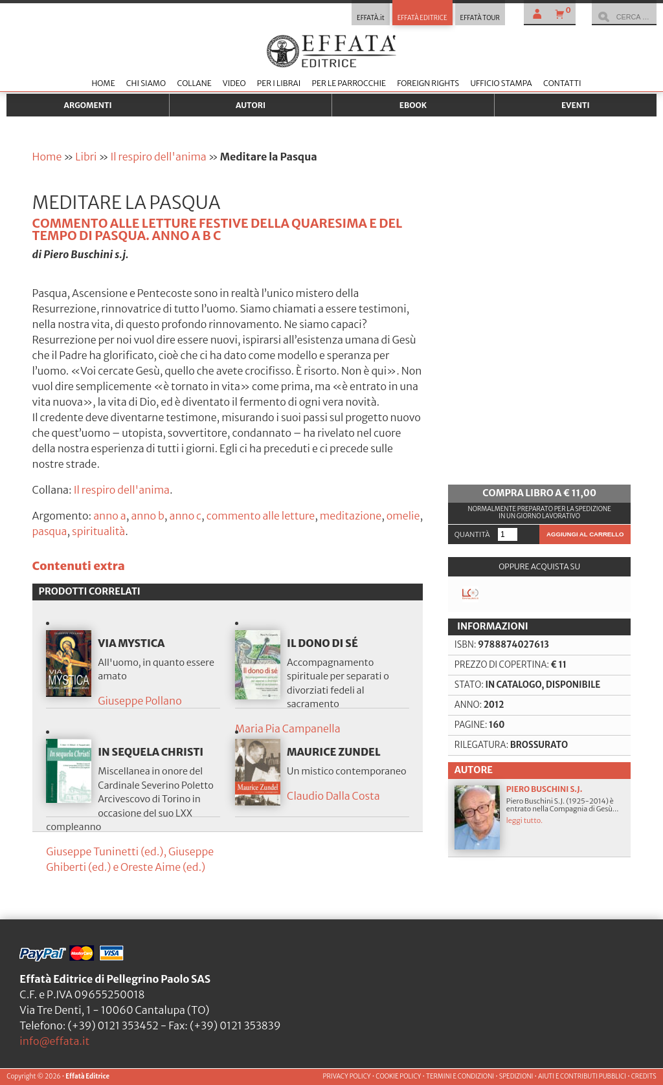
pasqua (49, 531)
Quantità (472, 534)
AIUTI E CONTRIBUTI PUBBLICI (582, 1076)
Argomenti (88, 105)
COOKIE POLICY (398, 1076)
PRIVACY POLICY (347, 1076)
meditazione (350, 515)
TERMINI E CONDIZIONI (460, 1076)
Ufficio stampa (501, 83)
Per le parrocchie (349, 83)
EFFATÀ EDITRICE (422, 18)
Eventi (575, 105)
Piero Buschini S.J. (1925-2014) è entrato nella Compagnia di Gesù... (540, 817)
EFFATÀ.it (371, 18)
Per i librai (279, 83)
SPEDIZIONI (516, 1076)
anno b (147, 515)
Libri (85, 156)
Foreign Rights (428, 83)
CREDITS (644, 1076)
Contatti (562, 83)
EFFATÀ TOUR (480, 18)
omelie (403, 515)
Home (103, 83)
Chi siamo (146, 83)
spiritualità (98, 531)
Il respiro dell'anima (158, 156)
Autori (250, 105)
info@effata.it (54, 1041)
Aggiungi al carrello (585, 534)
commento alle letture (261, 515)
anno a (109, 515)
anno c (185, 515)
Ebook (413, 105)
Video (234, 83)
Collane (194, 83)
